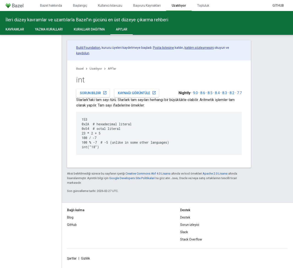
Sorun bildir (93, 93)
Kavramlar (14, 29)
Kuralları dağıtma (89, 29)
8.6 (202, 93)
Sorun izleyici (189, 225)
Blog (70, 217)
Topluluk (203, 5)
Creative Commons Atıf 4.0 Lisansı (148, 173)
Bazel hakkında (51, 5)
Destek (185, 217)
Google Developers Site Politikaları (132, 178)
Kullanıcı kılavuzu (110, 5)
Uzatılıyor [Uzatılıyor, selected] (179, 5)
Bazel (80, 68)
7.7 (239, 93)
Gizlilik (85, 258)
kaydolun (82, 53)
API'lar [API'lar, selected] (121, 29)
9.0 (195, 93)
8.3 (224, 93)
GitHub (278, 5)
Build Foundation (88, 47)
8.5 (210, 93)
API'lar (112, 68)
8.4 (217, 93)
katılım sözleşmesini (199, 47)
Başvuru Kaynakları (147, 5)
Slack (184, 232)
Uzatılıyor (96, 68)
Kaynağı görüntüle (137, 93)
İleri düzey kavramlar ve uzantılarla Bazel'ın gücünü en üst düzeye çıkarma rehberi (86, 19)
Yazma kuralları (49, 29)
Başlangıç (80, 5)
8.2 (232, 93)
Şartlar (72, 258)
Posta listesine (163, 47)
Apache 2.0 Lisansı (215, 173)
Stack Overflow (191, 239)
